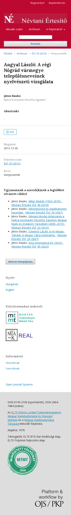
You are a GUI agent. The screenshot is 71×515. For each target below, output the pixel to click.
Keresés (35, 43)
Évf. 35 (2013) (39, 53)
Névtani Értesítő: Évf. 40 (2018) (30, 205)
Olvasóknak (13, 362)
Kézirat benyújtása (20, 261)
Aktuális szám (14, 29)
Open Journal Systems (19, 384)
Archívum (34, 29)
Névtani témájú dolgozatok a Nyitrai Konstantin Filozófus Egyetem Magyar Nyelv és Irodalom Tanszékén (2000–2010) (39, 220)
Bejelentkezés (57, 3)
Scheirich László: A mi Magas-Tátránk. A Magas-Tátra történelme (38, 233)
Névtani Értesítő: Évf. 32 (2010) (30, 227)
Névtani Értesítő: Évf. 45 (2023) (30, 246)
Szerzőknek (13, 368)
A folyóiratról (54, 29)
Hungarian (12, 284)
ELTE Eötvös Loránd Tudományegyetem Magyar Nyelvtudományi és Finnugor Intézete (34, 416)
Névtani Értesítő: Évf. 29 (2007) (44, 212)
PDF (11, 132)
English (10, 290)
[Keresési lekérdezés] (35, 37)
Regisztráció (37, 3)
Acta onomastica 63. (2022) (45, 243)
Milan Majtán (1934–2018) (44, 201)
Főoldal (8, 53)
